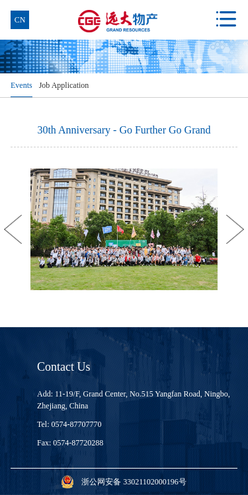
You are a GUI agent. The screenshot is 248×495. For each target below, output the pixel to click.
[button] (13, 229)
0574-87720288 (78, 442)
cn (20, 19)
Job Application (64, 85)
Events (21, 85)
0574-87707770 (77, 424)
